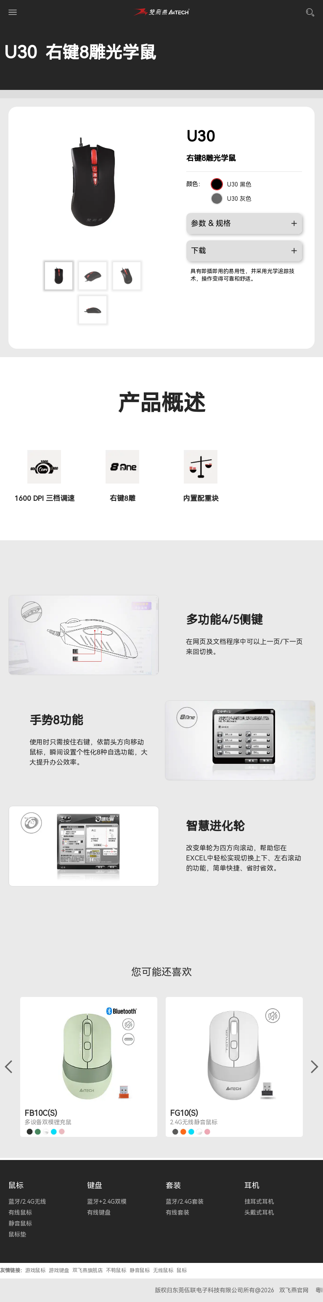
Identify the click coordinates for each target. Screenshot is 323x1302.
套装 (173, 1185)
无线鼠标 (163, 1270)
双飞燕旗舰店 (87, 1270)
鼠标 (16, 1185)
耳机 (251, 1185)
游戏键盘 (59, 1270)
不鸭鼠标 (116, 1270)
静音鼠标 (140, 1270)
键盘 (94, 1185)
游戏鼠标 (35, 1270)
